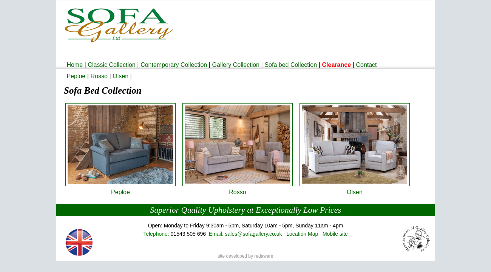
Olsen (120, 76)
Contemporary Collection (174, 65)
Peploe (75, 76)
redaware (263, 256)
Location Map (302, 234)
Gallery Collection (235, 65)
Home (74, 65)
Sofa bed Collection (290, 65)
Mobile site (335, 234)
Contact (366, 65)
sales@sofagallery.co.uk (253, 234)
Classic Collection (111, 65)
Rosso (99, 76)
